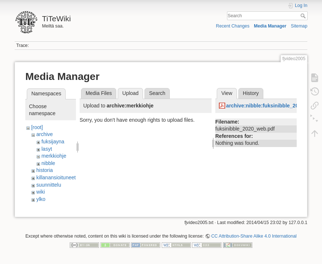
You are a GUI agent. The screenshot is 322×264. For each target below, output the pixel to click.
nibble (48, 163)
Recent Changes (232, 26)
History (251, 93)
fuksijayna (52, 141)
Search (303, 15)
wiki (40, 192)
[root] (37, 127)
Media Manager (270, 26)
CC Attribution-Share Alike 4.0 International (254, 239)
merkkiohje (53, 156)
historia (44, 170)
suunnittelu (48, 185)
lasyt (46, 149)
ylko (40, 199)
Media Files (98, 93)
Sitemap (299, 26)
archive (44, 134)
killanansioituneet (56, 177)
